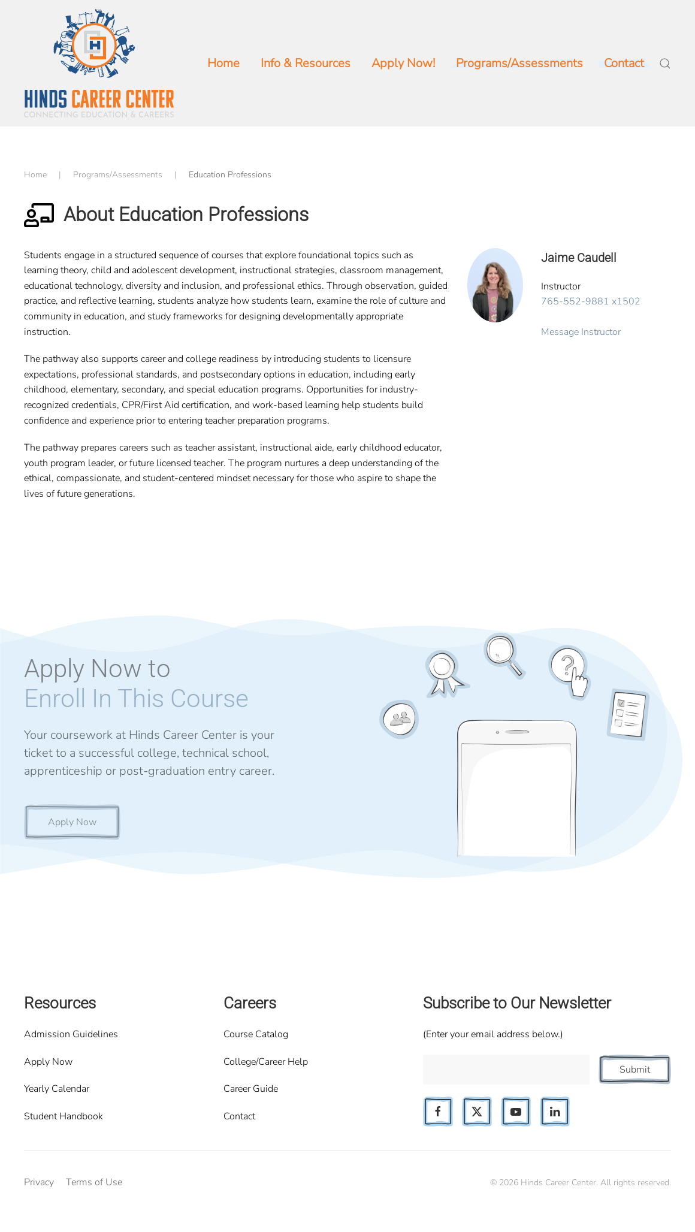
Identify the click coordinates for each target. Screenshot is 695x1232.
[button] (665, 63)
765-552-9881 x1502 (590, 301)
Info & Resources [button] (305, 63)
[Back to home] (99, 63)
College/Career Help (265, 1061)
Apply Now (72, 822)
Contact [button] (624, 63)
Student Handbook (63, 1116)
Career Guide (250, 1088)
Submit (635, 1069)
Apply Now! (403, 63)
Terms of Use (94, 1182)
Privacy (39, 1182)
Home (223, 63)
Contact (239, 1116)
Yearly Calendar (56, 1088)
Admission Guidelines (71, 1034)
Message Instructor (581, 332)
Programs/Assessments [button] (519, 63)
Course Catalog (255, 1034)
